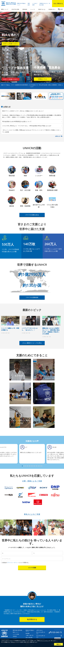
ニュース (32, 9)
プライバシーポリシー (44, 640)
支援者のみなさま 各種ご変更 (44, 4)
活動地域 (24, 9)
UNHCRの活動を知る (32, 215)
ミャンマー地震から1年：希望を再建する (10, 329)
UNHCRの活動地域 (32, 297)
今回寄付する (43, 375)
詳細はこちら (42, 79)
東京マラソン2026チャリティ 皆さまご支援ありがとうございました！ (23, 111)
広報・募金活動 (29, 637)
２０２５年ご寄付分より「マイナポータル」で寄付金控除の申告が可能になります (26, 126)
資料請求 (29, 4)
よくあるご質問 (35, 4)
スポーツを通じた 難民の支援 (20, 421)
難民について (4, 9)
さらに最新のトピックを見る (32, 343)
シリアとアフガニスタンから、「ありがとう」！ (30, 329)
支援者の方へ (52, 9)
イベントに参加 (20, 399)
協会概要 (27, 633)
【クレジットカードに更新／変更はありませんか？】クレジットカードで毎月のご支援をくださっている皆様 (31, 131)
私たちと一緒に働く (44, 399)
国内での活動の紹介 (44, 423)
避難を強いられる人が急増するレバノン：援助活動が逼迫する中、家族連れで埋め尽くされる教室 (51, 331)
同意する (58, 644)
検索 (61, 9)
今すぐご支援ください (10, 44)
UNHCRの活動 (15, 9)
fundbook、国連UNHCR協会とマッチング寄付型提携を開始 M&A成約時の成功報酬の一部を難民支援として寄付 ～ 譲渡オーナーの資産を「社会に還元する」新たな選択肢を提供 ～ (31, 116)
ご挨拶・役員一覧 (29, 635)
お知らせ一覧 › (59, 136)
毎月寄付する (20, 375)
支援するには (41, 9)
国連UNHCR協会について (21, 4)
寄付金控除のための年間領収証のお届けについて (16, 121)
